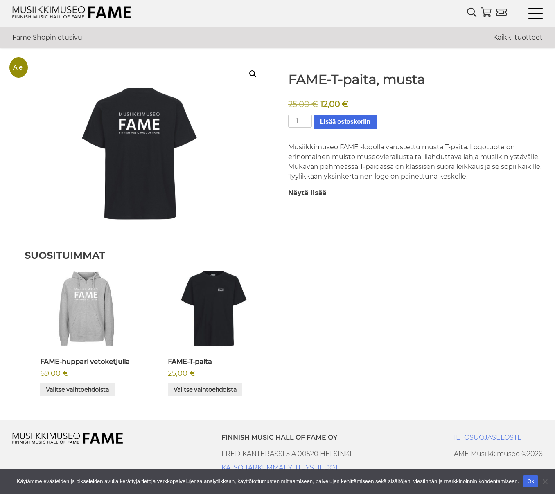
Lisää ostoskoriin (345, 122)
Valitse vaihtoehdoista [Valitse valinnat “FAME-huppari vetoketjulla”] (77, 389)
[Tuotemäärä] (300, 121)
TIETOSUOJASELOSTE (486, 437)
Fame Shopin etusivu (47, 37)
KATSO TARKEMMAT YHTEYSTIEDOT (279, 468)
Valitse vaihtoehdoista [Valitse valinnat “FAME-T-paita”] (205, 389)
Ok (530, 481)
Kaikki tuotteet (518, 37)
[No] (545, 481)
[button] (253, 74)
